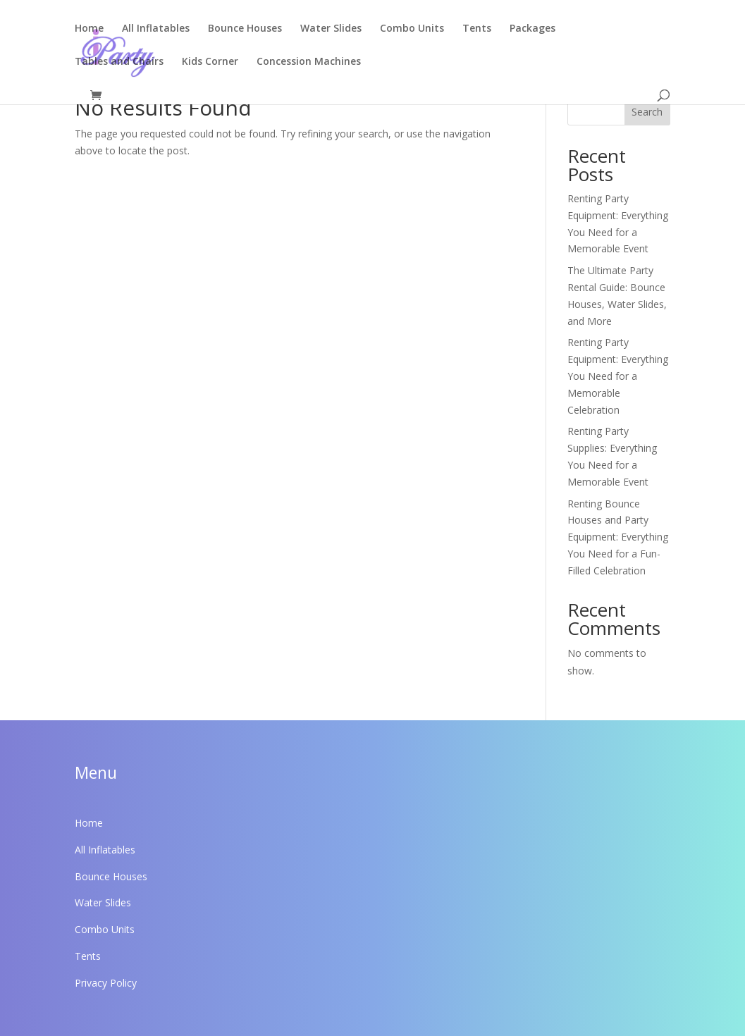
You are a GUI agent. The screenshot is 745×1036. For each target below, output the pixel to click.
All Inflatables (156, 29)
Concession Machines (309, 62)
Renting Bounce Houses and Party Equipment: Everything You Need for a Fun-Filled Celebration (617, 537)
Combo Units (412, 29)
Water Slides (331, 29)
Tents (476, 29)
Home (89, 29)
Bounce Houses (245, 29)
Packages (532, 29)
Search (647, 111)
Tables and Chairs (119, 62)
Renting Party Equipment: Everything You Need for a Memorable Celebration (617, 375)
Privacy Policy (106, 982)
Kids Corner (210, 62)
